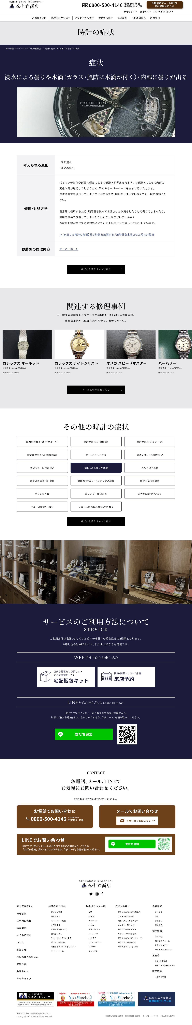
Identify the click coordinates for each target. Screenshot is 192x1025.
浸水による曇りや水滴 (96, 472)
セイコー (92, 925)
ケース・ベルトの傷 (96, 459)
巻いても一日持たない (42, 472)
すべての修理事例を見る (96, 394)
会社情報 (144, 11)
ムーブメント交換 (58, 920)
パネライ (92, 938)
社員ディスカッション (164, 949)
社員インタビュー (162, 945)
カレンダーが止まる (96, 498)
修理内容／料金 (56, 906)
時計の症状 (50, 48)
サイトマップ (24, 978)
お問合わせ (23, 971)
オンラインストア (162, 11)
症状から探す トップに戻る (96, 274)
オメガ (91, 916)
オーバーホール (68, 254)
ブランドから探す (84, 17)
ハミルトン (93, 933)
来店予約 (21, 964)
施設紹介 (158, 925)
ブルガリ (92, 946)
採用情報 (157, 931)
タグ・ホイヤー (95, 929)
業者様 (156, 955)
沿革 (157, 916)
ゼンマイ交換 (56, 912)
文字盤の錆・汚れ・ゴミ (150, 498)
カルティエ (93, 920)
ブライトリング (95, 942)
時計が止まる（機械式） (96, 446)
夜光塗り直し (56, 933)
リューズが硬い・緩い (42, 511)
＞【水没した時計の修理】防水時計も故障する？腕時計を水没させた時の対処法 (106, 239)
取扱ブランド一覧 (95, 906)
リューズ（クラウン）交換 (61, 938)
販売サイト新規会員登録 (165, 965)
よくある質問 (24, 935)
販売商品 (157, 971)
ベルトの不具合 (149, 472)
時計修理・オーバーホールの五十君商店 (23, 48)
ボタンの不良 (42, 498)
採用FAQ (158, 936)
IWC (90, 912)
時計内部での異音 (150, 485)
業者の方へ (129, 11)
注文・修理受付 (161, 961)
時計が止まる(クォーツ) (150, 446)
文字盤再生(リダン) (59, 929)
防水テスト (55, 916)
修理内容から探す (60, 17)
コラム (20, 942)
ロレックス (93, 951)
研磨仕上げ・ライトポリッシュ (63, 946)
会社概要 (158, 912)
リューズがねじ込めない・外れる (96, 511)
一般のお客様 (160, 977)
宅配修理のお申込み (28, 956)
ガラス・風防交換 (58, 942)
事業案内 (158, 920)
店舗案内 (155, 17)
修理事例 (122, 17)
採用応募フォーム (162, 941)
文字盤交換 (55, 925)
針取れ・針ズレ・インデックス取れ (96, 485)
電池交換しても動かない (150, 459)
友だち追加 (75, 739)
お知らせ (21, 949)
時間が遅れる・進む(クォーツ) (42, 446)
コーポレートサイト (150, 1016)
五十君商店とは (25, 906)
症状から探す (105, 17)
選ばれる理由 (39, 17)
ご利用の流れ (138, 17)
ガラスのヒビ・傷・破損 (42, 485)
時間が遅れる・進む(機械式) (42, 459)
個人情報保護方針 (168, 1016)
